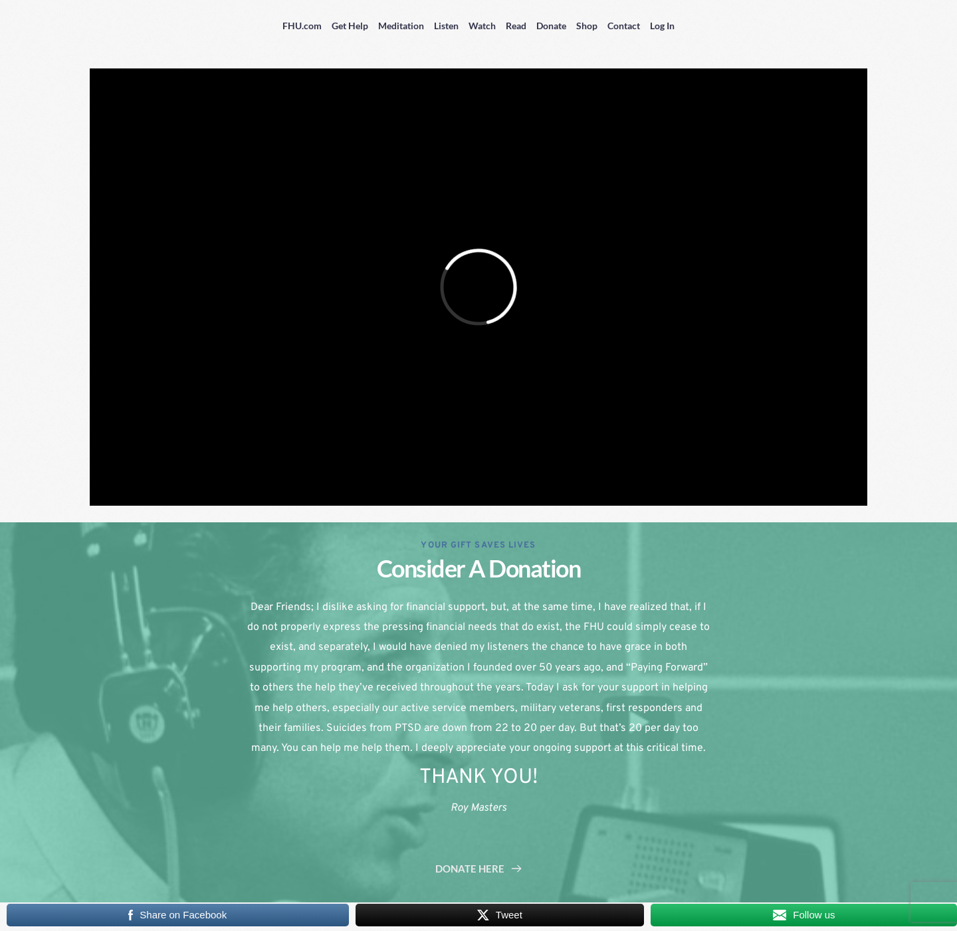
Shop (586, 25)
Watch (482, 25)
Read (516, 25)
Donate (551, 25)
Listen (446, 25)
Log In (662, 25)
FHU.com (302, 25)
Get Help (350, 25)
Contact (623, 25)
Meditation (401, 25)
